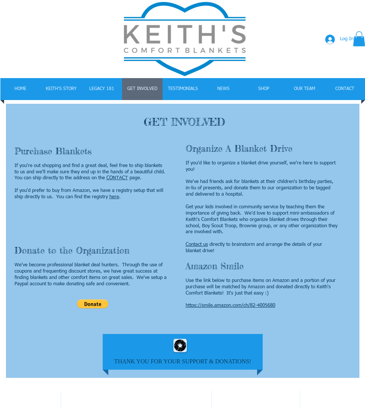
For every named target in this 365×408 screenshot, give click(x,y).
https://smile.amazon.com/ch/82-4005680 (230, 305)
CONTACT (117, 178)
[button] (93, 303)
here (114, 197)
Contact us (197, 244)
